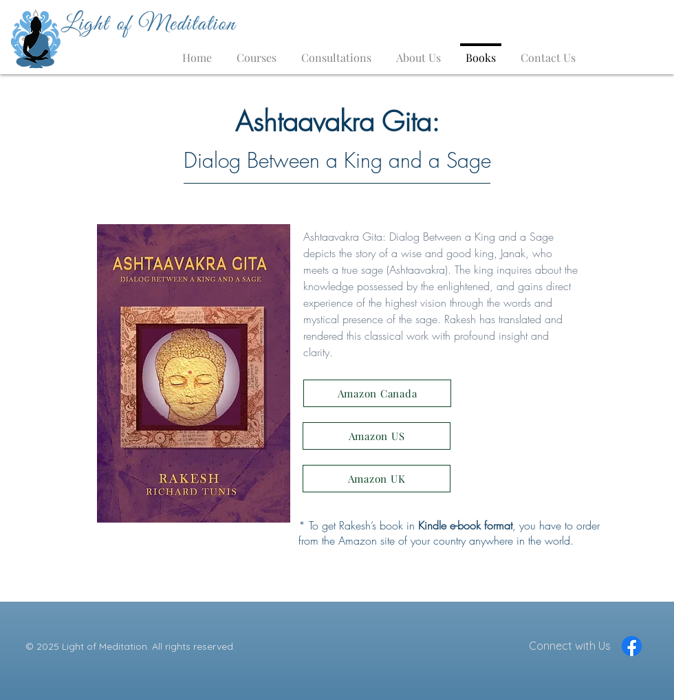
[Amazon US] (376, 436)
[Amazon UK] (376, 478)
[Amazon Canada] (377, 393)
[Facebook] (631, 646)
